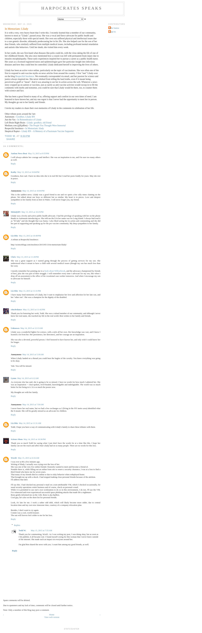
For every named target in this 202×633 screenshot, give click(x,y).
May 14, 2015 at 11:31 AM (30, 423)
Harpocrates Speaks (71, 8)
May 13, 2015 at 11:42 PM (34, 309)
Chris (13, 257)
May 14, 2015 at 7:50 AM (32, 404)
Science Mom (17, 439)
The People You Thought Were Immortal (47, 125)
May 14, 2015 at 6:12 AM (28, 378)
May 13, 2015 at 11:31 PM (30, 291)
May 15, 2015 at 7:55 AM (41, 530)
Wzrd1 (14, 458)
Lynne (13, 378)
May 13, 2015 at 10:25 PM (33, 212)
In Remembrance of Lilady (29, 119)
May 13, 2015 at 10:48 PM (30, 235)
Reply (13, 163)
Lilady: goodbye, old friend (39, 122)
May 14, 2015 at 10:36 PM (35, 439)
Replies (17, 525)
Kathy (13, 172)
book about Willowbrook (55, 271)
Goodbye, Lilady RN (25, 117)
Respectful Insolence (24, 76)
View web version (51, 617)
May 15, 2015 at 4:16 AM (28, 458)
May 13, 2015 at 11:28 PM (28, 257)
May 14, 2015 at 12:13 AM (31, 328)
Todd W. (22, 530)
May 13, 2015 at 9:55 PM (38, 153)
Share (10, 139)
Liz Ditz (14, 235)
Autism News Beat (19, 153)
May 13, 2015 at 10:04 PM (28, 172)
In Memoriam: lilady (34, 128)
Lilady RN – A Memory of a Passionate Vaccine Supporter (48, 131)
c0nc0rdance (16, 309)
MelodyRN (16, 212)
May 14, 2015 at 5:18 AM (32, 354)
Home (51, 614)
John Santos (114, 28)
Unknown (15, 328)
